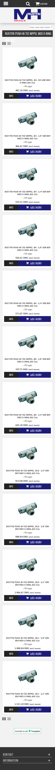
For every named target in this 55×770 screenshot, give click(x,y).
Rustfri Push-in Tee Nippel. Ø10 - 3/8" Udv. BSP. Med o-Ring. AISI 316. (27, 527)
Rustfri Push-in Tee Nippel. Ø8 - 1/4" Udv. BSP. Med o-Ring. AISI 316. (27, 416)
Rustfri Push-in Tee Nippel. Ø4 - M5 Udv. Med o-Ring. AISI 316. (27, 81)
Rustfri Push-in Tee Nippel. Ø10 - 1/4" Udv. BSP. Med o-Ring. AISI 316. (27, 472)
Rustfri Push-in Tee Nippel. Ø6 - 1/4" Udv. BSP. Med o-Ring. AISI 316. (27, 304)
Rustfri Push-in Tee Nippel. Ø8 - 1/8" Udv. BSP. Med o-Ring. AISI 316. (27, 360)
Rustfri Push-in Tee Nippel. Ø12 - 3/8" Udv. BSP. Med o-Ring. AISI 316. (27, 639)
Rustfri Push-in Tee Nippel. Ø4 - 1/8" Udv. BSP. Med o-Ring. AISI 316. (27, 137)
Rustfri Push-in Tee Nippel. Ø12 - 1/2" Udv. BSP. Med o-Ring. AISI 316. (27, 695)
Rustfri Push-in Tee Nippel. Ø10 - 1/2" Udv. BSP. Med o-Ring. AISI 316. (27, 583)
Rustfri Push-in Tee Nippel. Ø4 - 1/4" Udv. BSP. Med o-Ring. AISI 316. (27, 193)
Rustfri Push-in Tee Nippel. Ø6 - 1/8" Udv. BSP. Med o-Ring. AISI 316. (27, 248)
